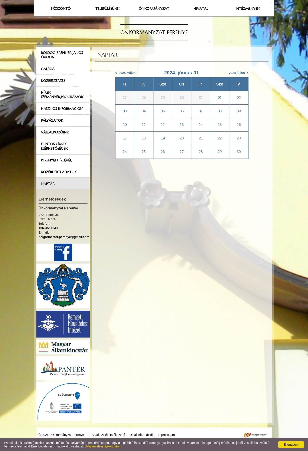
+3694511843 (48, 228)
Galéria (48, 69)
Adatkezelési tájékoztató (108, 435)
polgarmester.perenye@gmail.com (64, 237)
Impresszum (166, 435)
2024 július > (238, 73)
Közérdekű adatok (59, 172)
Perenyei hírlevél (56, 160)
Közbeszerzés (53, 80)
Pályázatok (52, 120)
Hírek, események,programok (62, 94)
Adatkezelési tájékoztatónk (103, 446)
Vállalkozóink (55, 132)
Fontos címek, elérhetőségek (54, 146)
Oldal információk (141, 435)
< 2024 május (125, 73)
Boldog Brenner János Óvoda (62, 54)
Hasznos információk (61, 108)
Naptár (47, 183)
